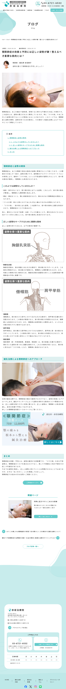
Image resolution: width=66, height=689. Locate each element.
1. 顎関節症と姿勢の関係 (17, 138)
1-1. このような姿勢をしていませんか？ (24, 142)
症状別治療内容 (20, 10)
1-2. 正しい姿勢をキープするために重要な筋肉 (26, 145)
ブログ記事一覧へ (32, 540)
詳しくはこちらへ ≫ (45, 517)
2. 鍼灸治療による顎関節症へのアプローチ (24, 148)
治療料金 (29, 10)
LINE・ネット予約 (57, 10)
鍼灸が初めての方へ (8, 10)
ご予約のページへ (34, 483)
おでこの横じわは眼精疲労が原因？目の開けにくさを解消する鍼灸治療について (17, 531)
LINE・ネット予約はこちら (48, 639)
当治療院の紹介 (38, 10)
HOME (7, 675)
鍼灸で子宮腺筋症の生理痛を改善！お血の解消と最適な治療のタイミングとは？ (48, 531)
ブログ (47, 10)
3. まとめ (11, 152)
